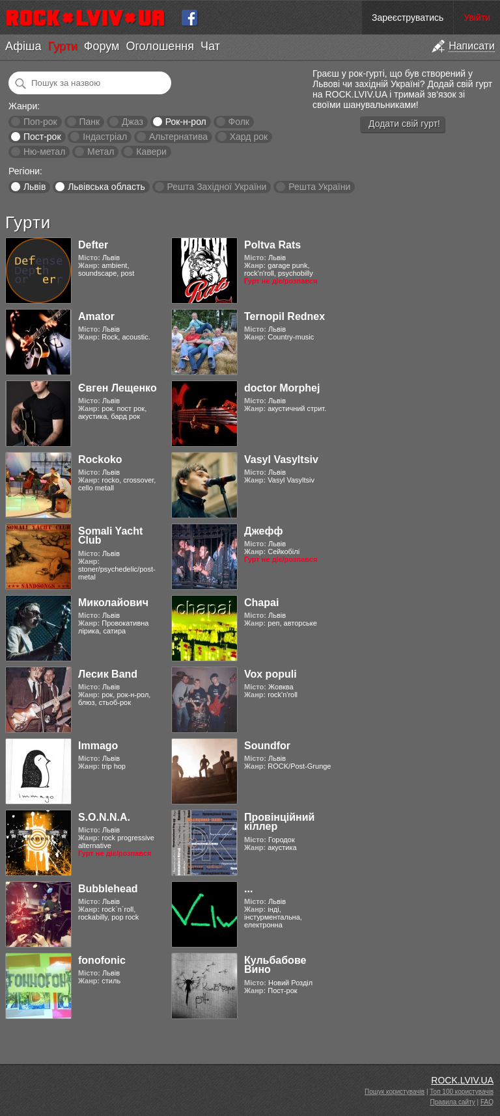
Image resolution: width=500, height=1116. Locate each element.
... (248, 888)
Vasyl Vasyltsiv (281, 459)
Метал (100, 151)
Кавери (151, 151)
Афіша (23, 46)
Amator (96, 316)
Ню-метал (44, 151)
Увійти (477, 17)
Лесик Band (107, 674)
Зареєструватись (407, 17)
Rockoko (100, 459)
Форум (102, 46)
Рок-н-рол (185, 121)
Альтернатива (178, 136)
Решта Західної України (216, 186)
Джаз (132, 121)
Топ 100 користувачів (461, 1091)
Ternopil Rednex (284, 316)
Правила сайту (452, 1102)
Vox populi (270, 674)
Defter (93, 244)
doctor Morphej (282, 387)
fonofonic (102, 960)
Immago (98, 745)
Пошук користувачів (394, 1091)
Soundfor (267, 745)
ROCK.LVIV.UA (462, 1080)
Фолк (239, 121)
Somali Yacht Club (110, 535)
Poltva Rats (272, 244)
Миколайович (113, 602)
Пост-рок (42, 136)
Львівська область (106, 186)
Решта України (319, 186)
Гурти (62, 46)
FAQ (486, 1102)
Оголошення (160, 46)
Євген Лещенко (117, 387)
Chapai (261, 602)
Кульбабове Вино (275, 965)
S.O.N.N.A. (104, 817)
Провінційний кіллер (279, 822)
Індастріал (105, 136)
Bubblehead (108, 888)
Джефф (263, 531)
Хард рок (249, 136)
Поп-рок (40, 121)
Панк (89, 121)
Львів (34, 186)
